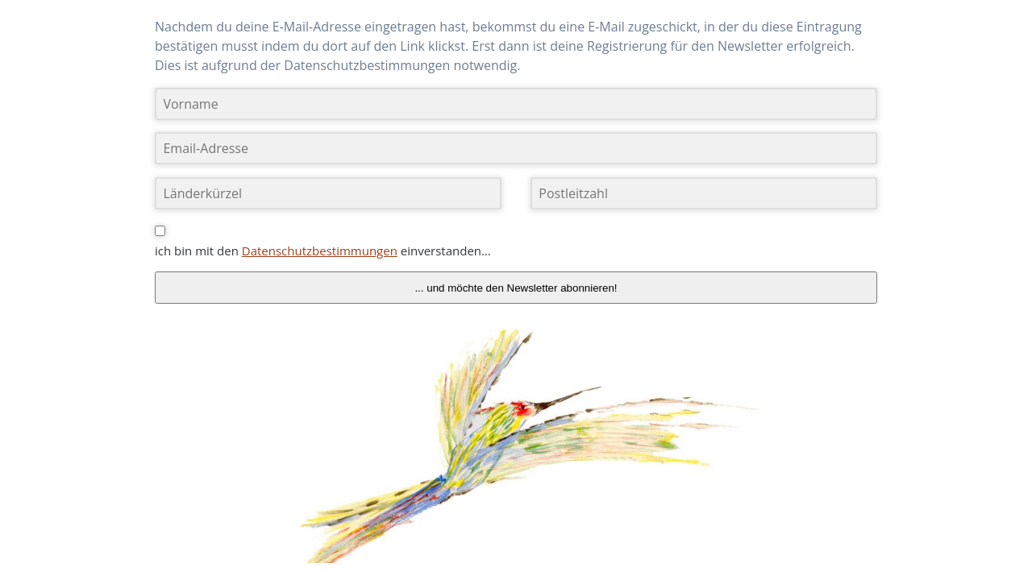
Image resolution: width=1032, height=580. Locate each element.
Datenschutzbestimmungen (319, 250)
